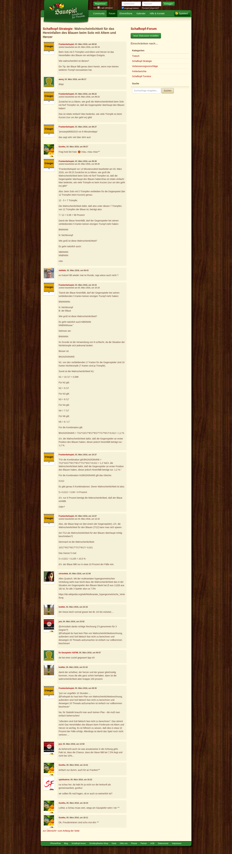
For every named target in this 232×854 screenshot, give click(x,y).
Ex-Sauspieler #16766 (68, 653)
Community (99, 13)
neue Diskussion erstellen (146, 35)
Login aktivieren (105, 8)
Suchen (167, 90)
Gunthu (62, 147)
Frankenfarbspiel (66, 44)
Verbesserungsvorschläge (145, 66)
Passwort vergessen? (150, 8)
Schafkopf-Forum (144, 28)
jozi (60, 621)
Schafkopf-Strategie (57, 28)
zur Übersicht (49, 830)
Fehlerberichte (139, 71)
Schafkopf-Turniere (141, 76)
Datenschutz (163, 843)
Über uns (123, 843)
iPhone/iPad (55, 843)
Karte (114, 843)
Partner (144, 843)
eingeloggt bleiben (130, 8)
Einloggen (168, 4)
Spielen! (183, 13)
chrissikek (63, 573)
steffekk (62, 270)
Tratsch (135, 56)
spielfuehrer (64, 779)
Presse (134, 843)
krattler (62, 607)
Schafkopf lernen (79, 843)
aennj (61, 79)
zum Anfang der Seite (69, 830)
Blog (66, 843)
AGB (152, 843)
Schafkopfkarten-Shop (98, 843)
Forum (112, 13)
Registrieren (100, 4)
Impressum (176, 843)
